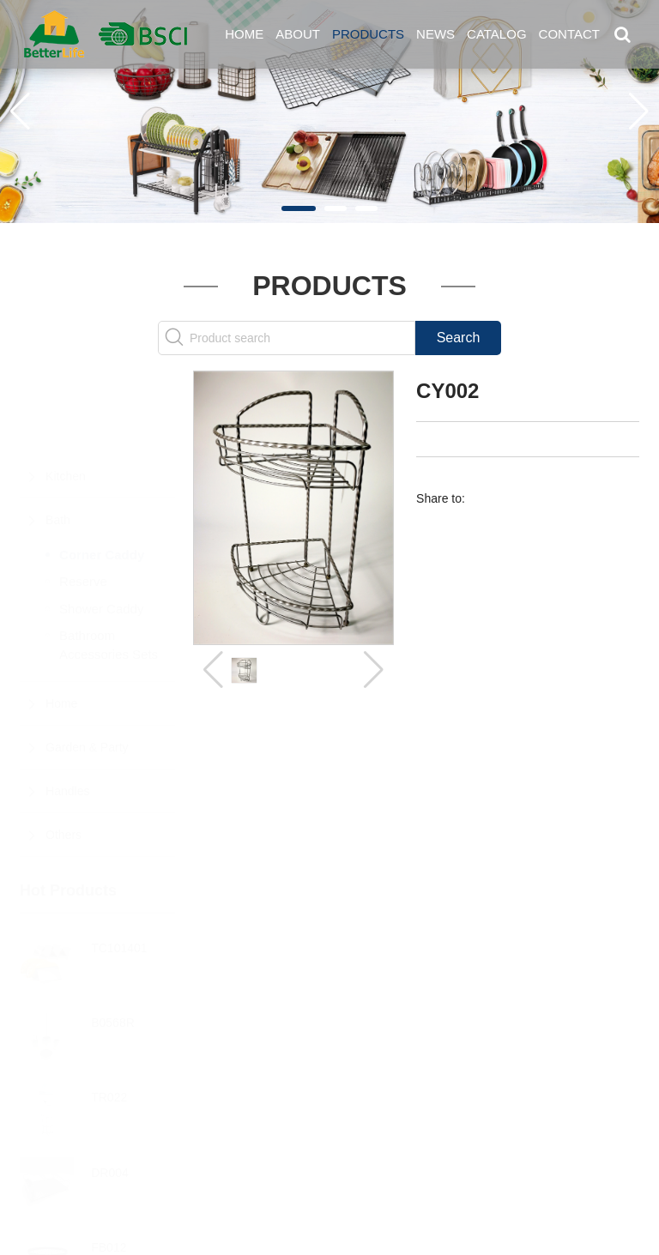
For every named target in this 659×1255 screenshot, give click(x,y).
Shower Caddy (101, 524)
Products (368, 34)
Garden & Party (87, 663)
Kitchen (65, 392)
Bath (57, 436)
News (435, 34)
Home (244, 34)
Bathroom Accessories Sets (108, 560)
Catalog (496, 34)
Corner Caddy (101, 470)
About (297, 34)
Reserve (83, 497)
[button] (298, 208)
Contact (569, 34)
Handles (67, 707)
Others (63, 750)
